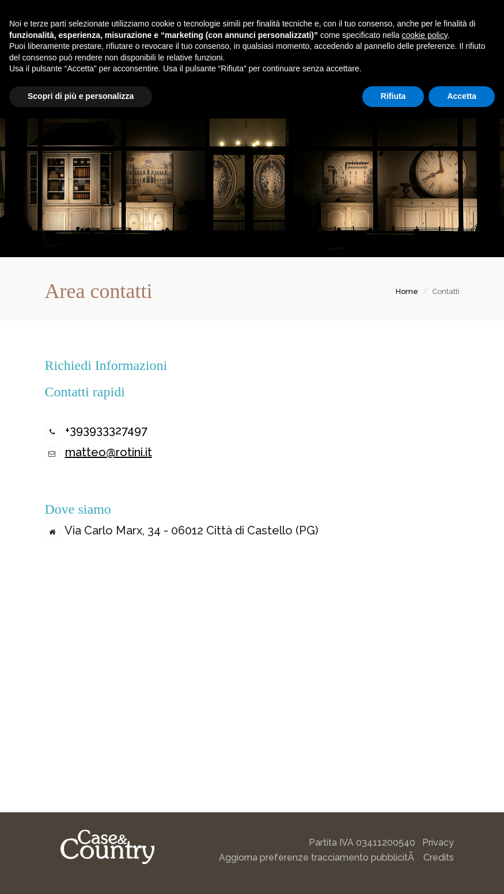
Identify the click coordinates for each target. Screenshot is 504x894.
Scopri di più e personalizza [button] (81, 96)
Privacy (438, 842)
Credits (438, 857)
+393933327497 (106, 430)
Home (407, 291)
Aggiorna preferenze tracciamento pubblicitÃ (317, 857)
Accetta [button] (461, 96)
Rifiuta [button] (393, 96)
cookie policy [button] (425, 35)
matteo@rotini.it (108, 452)
